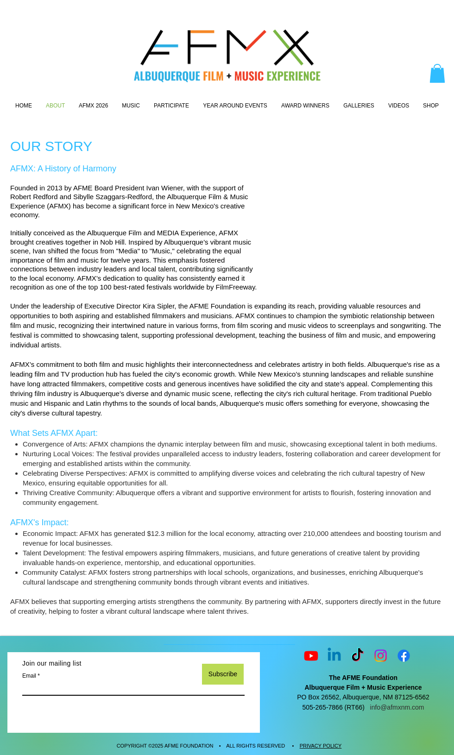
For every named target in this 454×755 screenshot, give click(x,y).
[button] (437, 73)
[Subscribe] (223, 674)
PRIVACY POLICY (321, 746)
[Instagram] (380, 656)
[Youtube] (311, 656)
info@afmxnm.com (397, 707)
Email (29, 676)
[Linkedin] (334, 656)
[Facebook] (404, 656)
